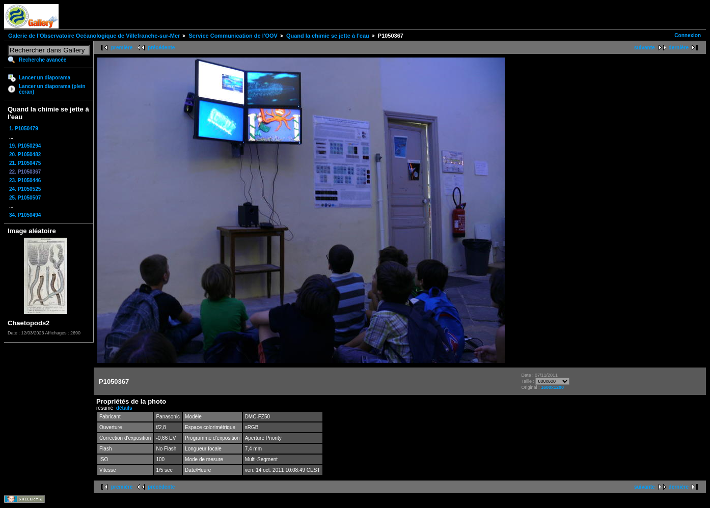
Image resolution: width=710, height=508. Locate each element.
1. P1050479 (23, 128)
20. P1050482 (25, 154)
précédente (161, 47)
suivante (644, 47)
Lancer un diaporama (44, 77)
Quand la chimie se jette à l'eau (327, 36)
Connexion (687, 35)
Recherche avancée (42, 60)
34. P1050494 (25, 215)
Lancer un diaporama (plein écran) (52, 89)
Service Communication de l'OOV (232, 36)
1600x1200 (552, 387)
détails (124, 408)
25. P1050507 (25, 198)
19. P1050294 (25, 146)
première (121, 47)
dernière (679, 47)
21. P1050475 (25, 163)
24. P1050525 (25, 189)
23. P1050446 (25, 180)
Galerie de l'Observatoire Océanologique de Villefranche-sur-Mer (94, 36)
